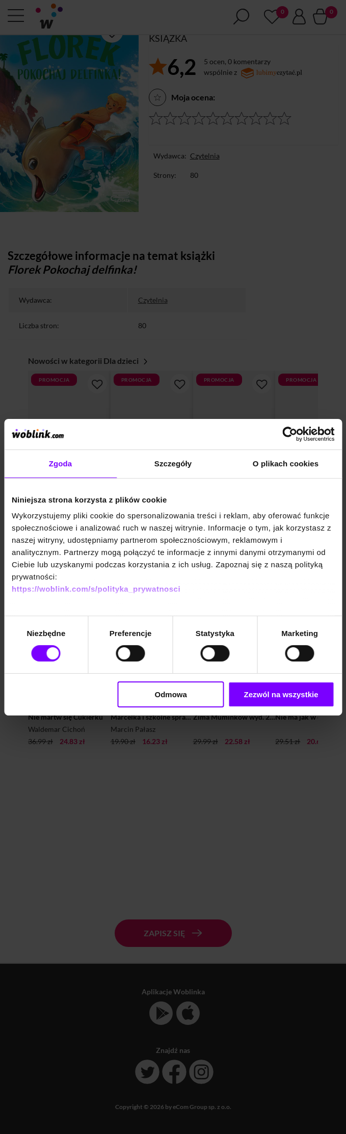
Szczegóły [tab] (173, 463)
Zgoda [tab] (60, 463)
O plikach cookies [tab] (285, 463)
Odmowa (171, 694)
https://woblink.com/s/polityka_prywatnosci (96, 589)
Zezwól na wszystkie (281, 694)
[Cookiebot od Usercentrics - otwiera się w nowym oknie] (289, 433)
